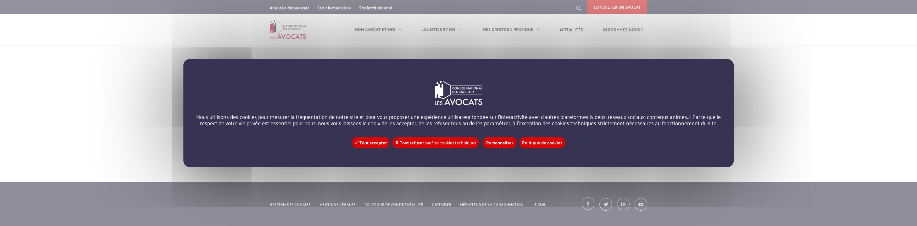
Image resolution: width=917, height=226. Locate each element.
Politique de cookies (542, 142)
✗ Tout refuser (435, 142)
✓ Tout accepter (371, 142)
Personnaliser (499, 142)
